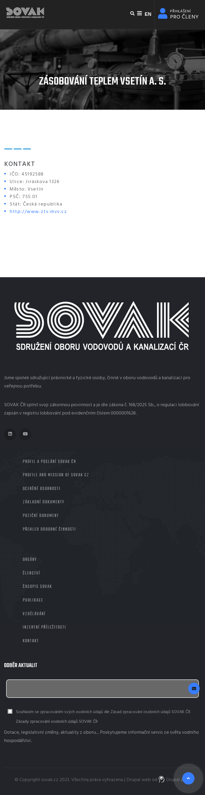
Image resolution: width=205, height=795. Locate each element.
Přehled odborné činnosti (49, 529)
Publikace (33, 600)
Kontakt (31, 641)
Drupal (133, 780)
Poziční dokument (41, 515)
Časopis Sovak (37, 586)
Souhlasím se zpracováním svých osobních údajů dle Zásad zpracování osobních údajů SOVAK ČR (103, 712)
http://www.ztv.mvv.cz (38, 212)
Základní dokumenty (43, 502)
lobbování (188, 405)
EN (148, 14)
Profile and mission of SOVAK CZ (56, 475)
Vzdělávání (34, 614)
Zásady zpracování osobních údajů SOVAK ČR (57, 721)
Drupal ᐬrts (174, 780)
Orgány (30, 559)
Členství (31, 573)
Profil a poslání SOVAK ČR (49, 461)
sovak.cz (49, 780)
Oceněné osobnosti (42, 488)
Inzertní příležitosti (44, 627)
